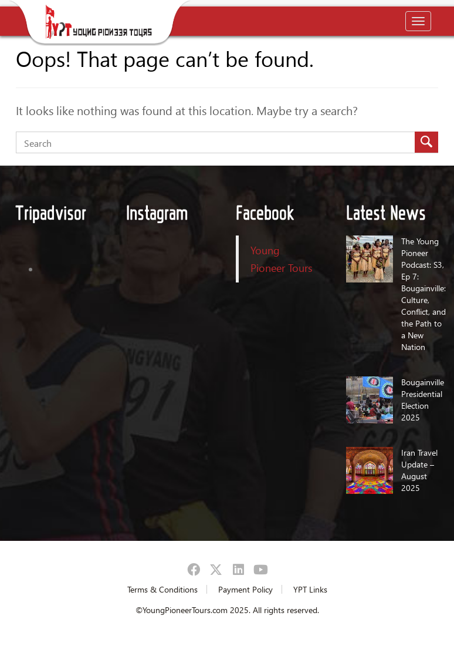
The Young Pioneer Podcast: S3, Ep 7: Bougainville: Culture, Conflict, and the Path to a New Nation (423, 293)
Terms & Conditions (162, 589)
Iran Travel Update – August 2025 (419, 470)
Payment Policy (245, 589)
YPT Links (310, 589)
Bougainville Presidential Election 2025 (422, 399)
